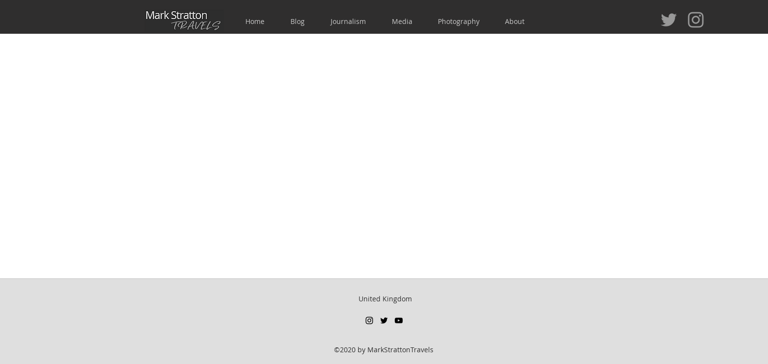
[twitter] (384, 320)
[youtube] (399, 320)
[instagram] (369, 320)
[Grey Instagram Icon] (695, 19)
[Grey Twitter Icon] (668, 19)
